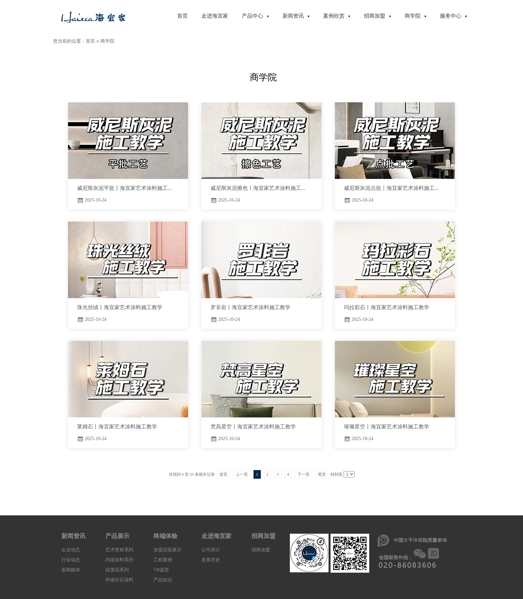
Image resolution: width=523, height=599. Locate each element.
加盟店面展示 (167, 549)
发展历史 (210, 559)
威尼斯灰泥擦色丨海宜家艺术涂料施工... (257, 188)
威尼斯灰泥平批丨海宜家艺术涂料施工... (124, 188)
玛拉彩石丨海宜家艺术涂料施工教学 (386, 307)
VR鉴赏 (161, 569)
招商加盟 (260, 549)
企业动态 (70, 549)
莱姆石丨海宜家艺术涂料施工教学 (117, 426)
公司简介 (210, 549)
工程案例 (162, 559)
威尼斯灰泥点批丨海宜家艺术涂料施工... (391, 188)
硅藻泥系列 (117, 569)
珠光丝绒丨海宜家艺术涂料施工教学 (119, 307)
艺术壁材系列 (119, 549)
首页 (90, 41)
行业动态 (70, 559)
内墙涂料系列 (119, 559)
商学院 (107, 41)
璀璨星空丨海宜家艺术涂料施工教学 (386, 426)
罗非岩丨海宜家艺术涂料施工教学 (250, 307)
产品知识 (162, 579)
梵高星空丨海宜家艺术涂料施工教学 (253, 426)
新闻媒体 (70, 569)
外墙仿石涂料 (119, 579)
